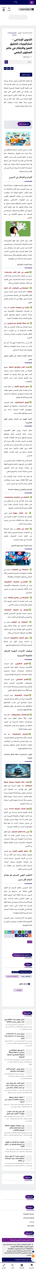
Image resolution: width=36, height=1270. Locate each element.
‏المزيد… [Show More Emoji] (18, 990)
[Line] (6, 932)
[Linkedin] (9, 932)
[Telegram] (16, 932)
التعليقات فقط (26, 976)
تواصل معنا (30, 1226)
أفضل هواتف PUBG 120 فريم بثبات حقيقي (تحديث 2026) (14, 1020)
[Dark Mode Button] (33, 1259)
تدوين (19, 33)
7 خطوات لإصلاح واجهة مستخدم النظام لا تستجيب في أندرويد (14, 1099)
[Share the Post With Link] (29, 932)
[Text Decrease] (5, 68)
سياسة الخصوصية (28, 1214)
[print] (19, 936)
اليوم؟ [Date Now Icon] (3, 9)
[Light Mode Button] (33, 1256)
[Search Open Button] (12, 1266)
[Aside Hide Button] (33, 1251)
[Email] (26, 936)
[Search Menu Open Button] (9, 9)
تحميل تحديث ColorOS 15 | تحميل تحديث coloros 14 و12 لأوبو (14, 1036)
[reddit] (29, 936)
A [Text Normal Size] (8, 69)
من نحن (32, 1222)
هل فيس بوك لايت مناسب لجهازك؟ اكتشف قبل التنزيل (15, 1112)
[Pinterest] (13, 932)
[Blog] (23, 936)
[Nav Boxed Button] (4, 1266)
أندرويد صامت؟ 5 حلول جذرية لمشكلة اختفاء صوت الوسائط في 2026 (14, 1158)
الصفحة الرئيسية (27, 33)
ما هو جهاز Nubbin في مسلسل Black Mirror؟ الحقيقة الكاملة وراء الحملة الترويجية (15, 1053)
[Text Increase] (12, 68)
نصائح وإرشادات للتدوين (12, 34)
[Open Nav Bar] (26, 9)
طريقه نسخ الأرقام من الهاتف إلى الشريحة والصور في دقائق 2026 (14, 1144)
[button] (26, 932)
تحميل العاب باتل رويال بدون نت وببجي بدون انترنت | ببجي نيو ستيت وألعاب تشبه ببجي (15, 1085)
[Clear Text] (6, 62)
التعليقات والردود (12, 976)
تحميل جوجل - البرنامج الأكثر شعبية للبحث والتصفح (15, 1070)
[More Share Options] (16, 935)
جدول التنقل (26, 75)
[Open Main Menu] (21, 1266)
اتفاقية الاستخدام (28, 1218)
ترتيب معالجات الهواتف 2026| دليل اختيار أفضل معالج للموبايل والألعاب (14, 1128)
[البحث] (18, 62)
